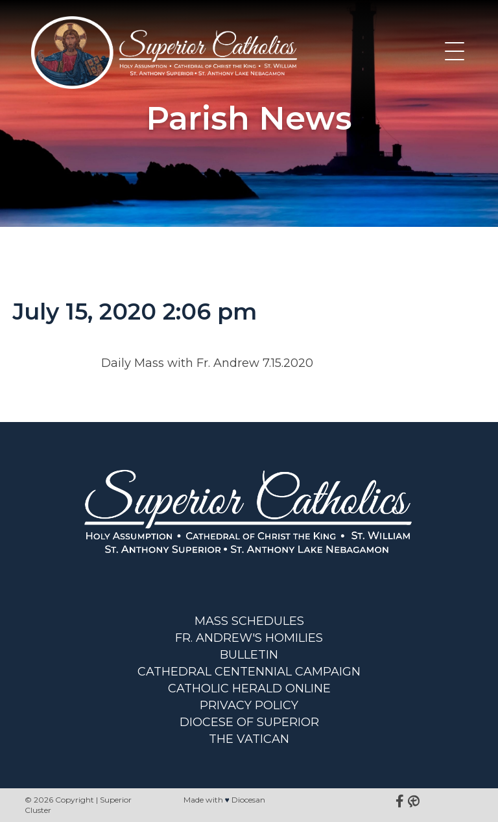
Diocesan (248, 799)
